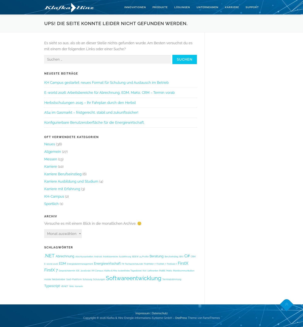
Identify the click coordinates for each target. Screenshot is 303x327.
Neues (49, 144)
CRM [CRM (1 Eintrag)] (193, 256)
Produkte (160, 7)
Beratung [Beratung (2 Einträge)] (157, 256)
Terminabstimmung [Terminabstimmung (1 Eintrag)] (171, 279)
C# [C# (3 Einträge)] (187, 255)
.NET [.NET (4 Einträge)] (49, 255)
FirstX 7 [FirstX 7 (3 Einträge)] (51, 270)
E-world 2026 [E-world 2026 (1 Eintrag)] (51, 264)
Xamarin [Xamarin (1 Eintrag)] (79, 286)
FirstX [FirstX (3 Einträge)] (183, 263)
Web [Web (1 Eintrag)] (71, 286)
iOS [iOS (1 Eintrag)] (77, 270)
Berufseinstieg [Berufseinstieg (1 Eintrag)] (171, 256)
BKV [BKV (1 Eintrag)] (181, 256)
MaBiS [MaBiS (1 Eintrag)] (162, 270)
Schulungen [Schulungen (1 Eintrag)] (99, 279)
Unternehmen (207, 7)
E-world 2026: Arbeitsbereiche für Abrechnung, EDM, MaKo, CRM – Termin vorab (109, 93)
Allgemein (52, 152)
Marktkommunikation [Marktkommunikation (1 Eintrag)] (183, 270)
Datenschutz (160, 313)
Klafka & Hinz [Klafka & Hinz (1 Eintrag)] (110, 270)
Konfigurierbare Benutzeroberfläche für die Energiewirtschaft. (94, 122)
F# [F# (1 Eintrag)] (123, 264)
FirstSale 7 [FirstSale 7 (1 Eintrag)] (172, 264)
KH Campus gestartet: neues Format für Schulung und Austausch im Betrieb (106, 82)
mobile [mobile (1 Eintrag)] (47, 279)
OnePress (181, 317)
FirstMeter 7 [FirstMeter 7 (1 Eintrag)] (150, 264)
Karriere (232, 7)
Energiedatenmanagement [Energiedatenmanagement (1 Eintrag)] (80, 264)
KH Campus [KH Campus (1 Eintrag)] (97, 270)
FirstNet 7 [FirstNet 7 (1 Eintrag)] (161, 264)
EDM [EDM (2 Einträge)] (62, 263)
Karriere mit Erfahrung (62, 189)
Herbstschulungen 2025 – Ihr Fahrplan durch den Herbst (90, 103)
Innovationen (135, 7)
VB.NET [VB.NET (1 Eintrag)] (64, 286)
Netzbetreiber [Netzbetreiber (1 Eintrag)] (58, 279)
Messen (50, 159)
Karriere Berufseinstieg (63, 174)
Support (252, 7)
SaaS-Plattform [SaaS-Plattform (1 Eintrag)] (74, 279)
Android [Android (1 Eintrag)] (98, 256)
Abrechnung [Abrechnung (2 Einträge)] (65, 256)
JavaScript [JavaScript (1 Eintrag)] (85, 270)
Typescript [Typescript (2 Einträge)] (52, 286)
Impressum (142, 313)
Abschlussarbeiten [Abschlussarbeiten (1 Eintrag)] (84, 256)
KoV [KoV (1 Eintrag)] (144, 270)
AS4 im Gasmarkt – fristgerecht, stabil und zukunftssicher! (91, 112)
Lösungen (182, 7)
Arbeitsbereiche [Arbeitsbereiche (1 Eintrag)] (110, 256)
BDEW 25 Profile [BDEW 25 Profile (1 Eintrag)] (140, 256)
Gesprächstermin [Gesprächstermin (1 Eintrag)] (67, 270)
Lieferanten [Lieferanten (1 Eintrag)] (152, 270)
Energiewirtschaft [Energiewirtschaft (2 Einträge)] (107, 263)
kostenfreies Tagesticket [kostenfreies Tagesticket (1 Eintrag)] (130, 270)
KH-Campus (54, 196)
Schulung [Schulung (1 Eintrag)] (87, 279)
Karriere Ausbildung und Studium (71, 181)
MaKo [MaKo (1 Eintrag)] (169, 270)
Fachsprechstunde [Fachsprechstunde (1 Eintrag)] (134, 264)
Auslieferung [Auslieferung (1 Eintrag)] (125, 256)
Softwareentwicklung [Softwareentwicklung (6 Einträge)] (133, 278)
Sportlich (51, 204)
